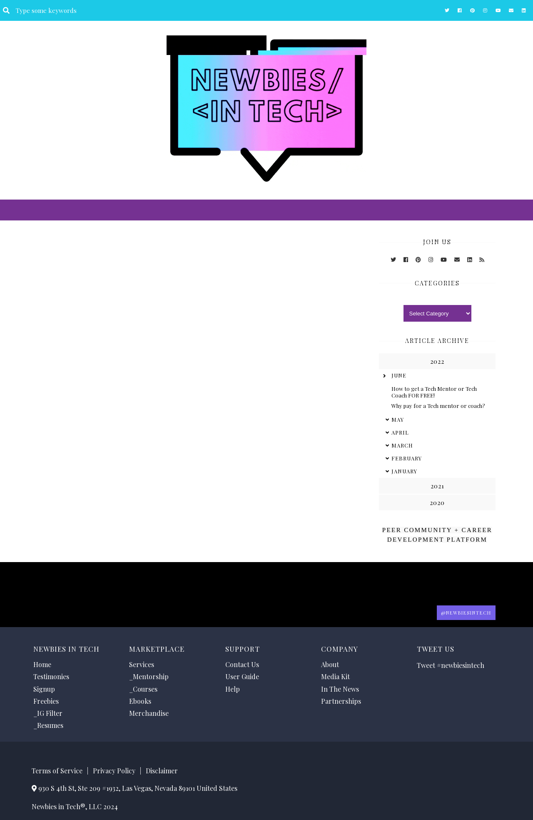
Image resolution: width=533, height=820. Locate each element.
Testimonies (51, 676)
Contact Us (242, 664)
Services (141, 664)
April (400, 432)
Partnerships (341, 701)
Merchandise (149, 713)
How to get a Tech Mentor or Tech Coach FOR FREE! (434, 392)
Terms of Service (57, 770)
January (404, 471)
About (330, 664)
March (402, 445)
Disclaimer (162, 770)
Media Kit (335, 676)
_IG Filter (47, 713)
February (406, 458)
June (398, 375)
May (397, 419)
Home (42, 664)
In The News (340, 689)
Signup (44, 689)
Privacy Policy (114, 770)
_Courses (143, 689)
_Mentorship (149, 676)
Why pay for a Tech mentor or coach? (438, 405)
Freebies (46, 701)
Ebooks (140, 701)
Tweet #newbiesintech (450, 665)
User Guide (242, 676)
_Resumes (48, 725)
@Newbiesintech (466, 613)
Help (232, 689)
